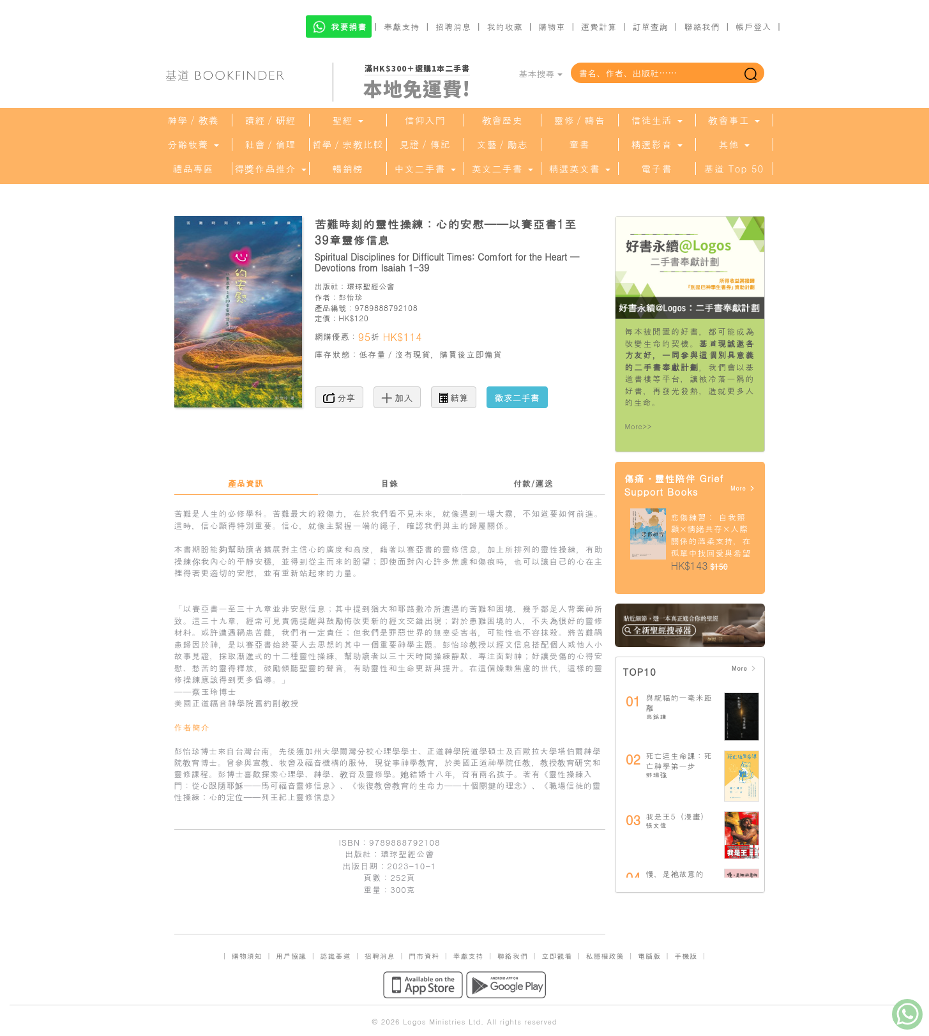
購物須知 (247, 956)
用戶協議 (291, 956)
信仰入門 (425, 120)
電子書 (657, 168)
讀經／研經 (270, 120)
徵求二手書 (517, 397)
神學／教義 (193, 120)
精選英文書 (579, 168)
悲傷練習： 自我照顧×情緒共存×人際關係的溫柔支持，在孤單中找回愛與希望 (711, 535)
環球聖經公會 (371, 285)
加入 (397, 397)
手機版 (685, 956)
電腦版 (649, 956)
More (742, 488)
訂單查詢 (650, 26)
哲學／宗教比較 (348, 144)
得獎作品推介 (270, 168)
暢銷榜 (348, 168)
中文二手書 (424, 168)
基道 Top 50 (734, 168)
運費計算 (599, 26)
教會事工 (733, 120)
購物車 (551, 26)
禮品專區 (193, 168)
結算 (454, 397)
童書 (580, 144)
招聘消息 (453, 26)
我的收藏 (505, 26)
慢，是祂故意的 (675, 873)
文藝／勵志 (502, 144)
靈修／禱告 (579, 120)
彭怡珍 (350, 296)
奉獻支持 (401, 26)
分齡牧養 (192, 144)
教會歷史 (502, 120)
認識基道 (335, 956)
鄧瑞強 (656, 774)
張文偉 (656, 825)
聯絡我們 (702, 26)
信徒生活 (656, 120)
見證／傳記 (425, 144)
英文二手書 (501, 168)
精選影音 (656, 144)
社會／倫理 (270, 144)
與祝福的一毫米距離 (679, 702)
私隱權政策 (605, 956)
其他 (733, 144)
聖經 (347, 120)
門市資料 (424, 956)
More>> (639, 426)
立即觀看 (556, 956)
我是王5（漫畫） (677, 816)
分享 (339, 397)
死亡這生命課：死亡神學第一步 (679, 760)
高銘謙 (656, 716)
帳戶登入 (753, 26)
